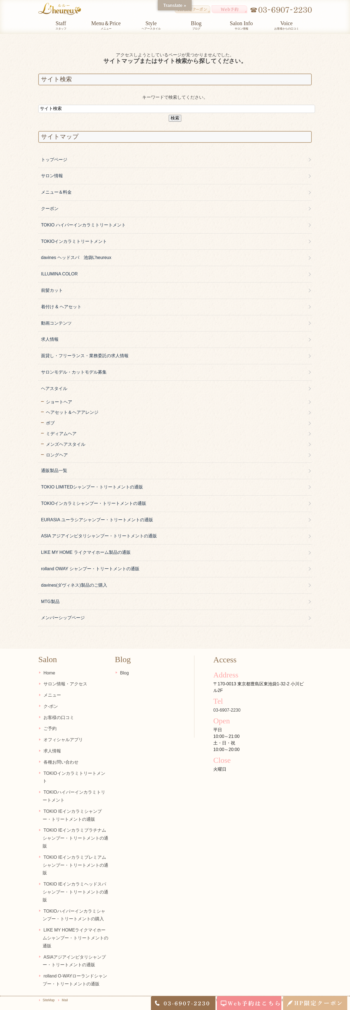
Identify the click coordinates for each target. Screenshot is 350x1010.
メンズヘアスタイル (65, 444)
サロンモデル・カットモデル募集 (74, 372)
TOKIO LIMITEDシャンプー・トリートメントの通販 (92, 487)
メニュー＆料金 (56, 192)
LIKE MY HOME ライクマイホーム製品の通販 (86, 552)
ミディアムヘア (61, 433)
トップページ (54, 159)
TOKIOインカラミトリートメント (74, 241)
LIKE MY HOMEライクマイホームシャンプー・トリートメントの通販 (76, 930)
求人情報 (50, 339)
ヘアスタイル (54, 388)
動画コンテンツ (56, 323)
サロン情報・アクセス (64, 684)
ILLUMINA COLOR (59, 274)
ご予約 (49, 728)
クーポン (50, 208)
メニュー (51, 695)
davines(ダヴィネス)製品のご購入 (74, 585)
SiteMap (49, 992)
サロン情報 (52, 175)
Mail (65, 992)
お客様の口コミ (58, 717)
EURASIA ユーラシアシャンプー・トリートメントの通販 (97, 519)
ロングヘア (57, 455)
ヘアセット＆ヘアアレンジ (72, 412)
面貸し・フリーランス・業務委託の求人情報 (85, 355)
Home (48, 672)
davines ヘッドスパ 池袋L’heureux (76, 257)
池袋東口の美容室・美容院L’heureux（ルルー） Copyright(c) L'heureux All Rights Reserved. (241, 992)
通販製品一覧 (54, 470)
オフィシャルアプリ (62, 739)
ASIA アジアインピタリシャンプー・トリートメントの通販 (99, 536)
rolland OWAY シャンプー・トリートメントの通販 (90, 568)
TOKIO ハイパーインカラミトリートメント (83, 225)
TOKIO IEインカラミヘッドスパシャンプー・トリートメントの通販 (75, 884)
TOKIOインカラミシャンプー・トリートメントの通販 (94, 503)
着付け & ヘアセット (61, 306)
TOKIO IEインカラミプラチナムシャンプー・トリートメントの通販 (75, 830)
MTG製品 (50, 601)
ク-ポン (50, 706)
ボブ (50, 423)
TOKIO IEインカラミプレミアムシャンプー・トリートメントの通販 (75, 857)
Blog (123, 672)
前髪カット (52, 290)
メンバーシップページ (63, 617)
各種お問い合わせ (60, 761)
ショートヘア (59, 402)
